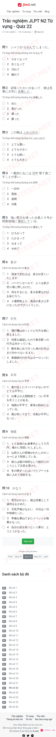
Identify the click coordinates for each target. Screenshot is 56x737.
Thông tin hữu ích (14, 719)
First (10, 556)
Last (46, 556)
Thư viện (37, 11)
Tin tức (29, 719)
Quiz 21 (18, 556)
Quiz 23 (37, 556)
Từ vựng (26, 11)
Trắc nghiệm (13, 11)
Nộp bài (28, 541)
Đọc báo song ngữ (43, 719)
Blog (47, 11)
